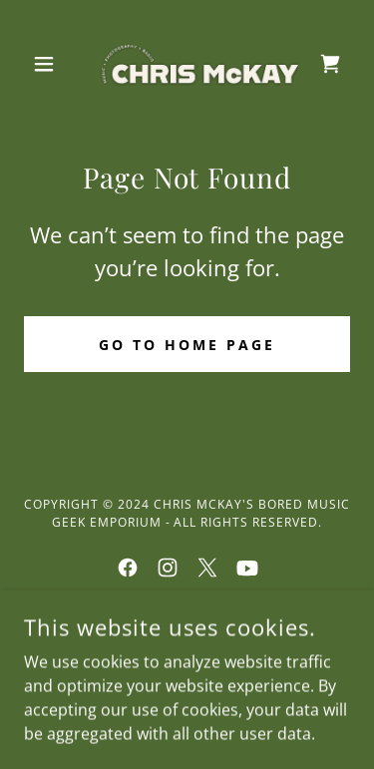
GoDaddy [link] (230, 635)
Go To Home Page (187, 344)
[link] (186, 64)
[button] (48, 64)
